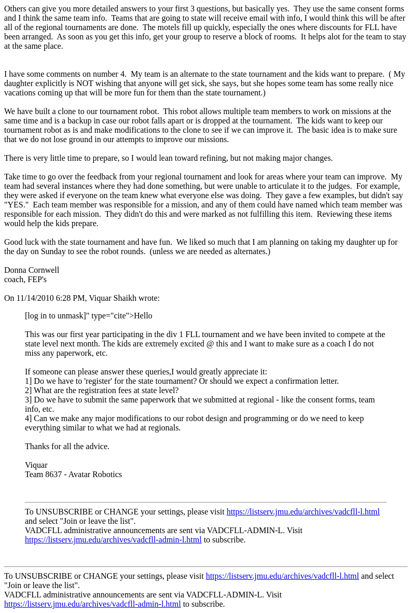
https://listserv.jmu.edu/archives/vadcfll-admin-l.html (113, 539)
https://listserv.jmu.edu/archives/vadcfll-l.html (303, 511)
